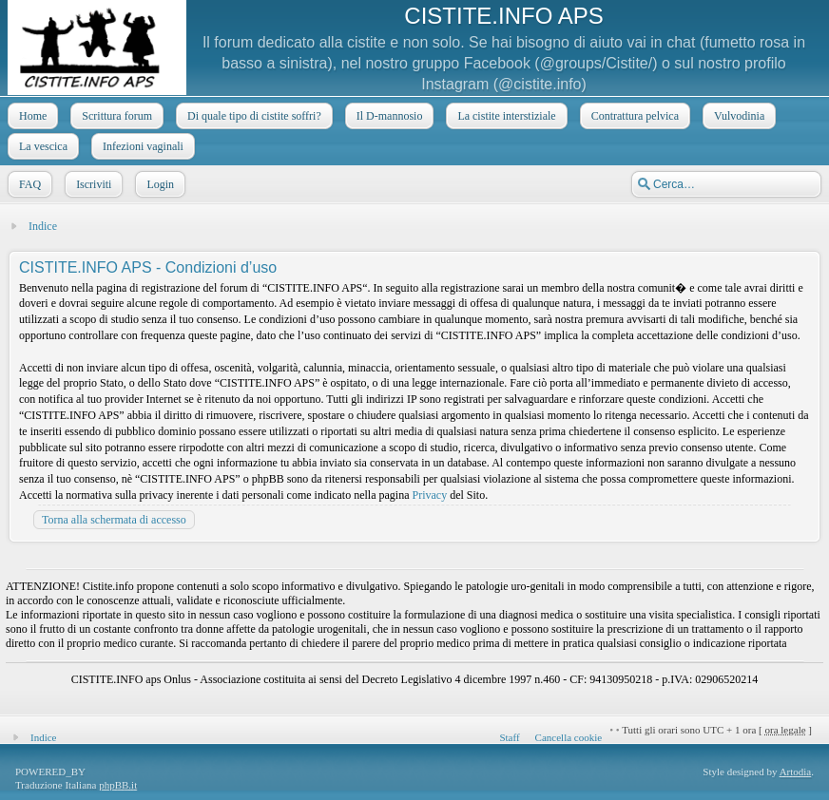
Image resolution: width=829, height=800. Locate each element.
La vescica (41, 146)
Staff (509, 737)
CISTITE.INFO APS (503, 16)
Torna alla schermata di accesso (114, 519)
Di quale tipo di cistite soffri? (252, 116)
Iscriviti (91, 184)
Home (31, 116)
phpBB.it (118, 784)
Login (158, 184)
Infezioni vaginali (141, 146)
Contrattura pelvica (633, 116)
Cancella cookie (569, 737)
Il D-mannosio (388, 116)
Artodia (796, 771)
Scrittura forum (115, 116)
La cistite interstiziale (504, 116)
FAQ (28, 184)
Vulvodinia (737, 116)
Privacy (430, 495)
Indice (43, 226)
